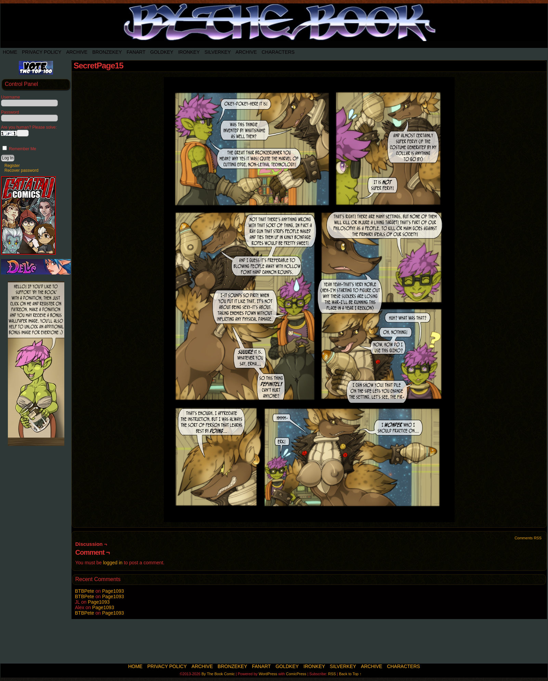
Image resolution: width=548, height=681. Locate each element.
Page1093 (113, 591)
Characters (278, 52)
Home (10, 52)
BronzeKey (107, 52)
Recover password (21, 170)
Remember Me (19, 148)
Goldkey (161, 52)
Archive (76, 52)
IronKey (189, 52)
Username (10, 97)
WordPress (268, 674)
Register (12, 165)
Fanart (136, 52)
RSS (332, 674)
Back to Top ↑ (350, 674)
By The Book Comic (218, 674)
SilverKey (218, 52)
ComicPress (296, 674)
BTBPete (84, 591)
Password (10, 112)
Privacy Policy (41, 52)
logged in (112, 562)
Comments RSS (528, 538)
